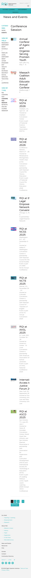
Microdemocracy (9, 540)
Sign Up (22, 3)
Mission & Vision (8, 528)
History (6, 530)
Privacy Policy (5, 570)
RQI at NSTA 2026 (23, 103)
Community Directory (8, 556)
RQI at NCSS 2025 (23, 231)
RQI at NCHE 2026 (23, 142)
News (3, 30)
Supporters (7, 535)
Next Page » (15, 505)
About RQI (5, 526)
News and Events (6, 543)
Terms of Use (24, 568)
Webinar (5, 110)
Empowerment (8, 520)
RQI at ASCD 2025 (23, 414)
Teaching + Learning (9, 517)
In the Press (7, 537)
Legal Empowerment (5, 57)
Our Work (4, 515)
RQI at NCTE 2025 (23, 280)
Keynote (5, 104)
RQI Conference (5, 94)
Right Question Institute (9, 4)
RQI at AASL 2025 (23, 329)
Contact (4, 554)
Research (5, 43)
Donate (4, 551)
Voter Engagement (5, 63)
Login (26, 3)
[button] (28, 6)
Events (4, 32)
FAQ (3, 548)
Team (5, 533)
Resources (4, 545)
